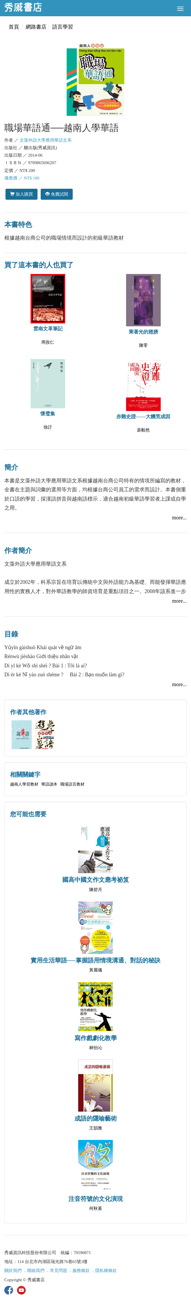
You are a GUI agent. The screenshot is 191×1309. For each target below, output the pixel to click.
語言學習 (62, 27)
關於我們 (13, 1270)
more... (179, 518)
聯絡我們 (35, 1270)
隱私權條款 (106, 1270)
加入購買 (21, 194)
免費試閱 (56, 194)
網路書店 (36, 27)
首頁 (14, 27)
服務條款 (81, 1270)
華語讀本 (49, 784)
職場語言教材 (72, 784)
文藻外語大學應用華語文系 (46, 140)
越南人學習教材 (24, 784)
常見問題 (58, 1270)
